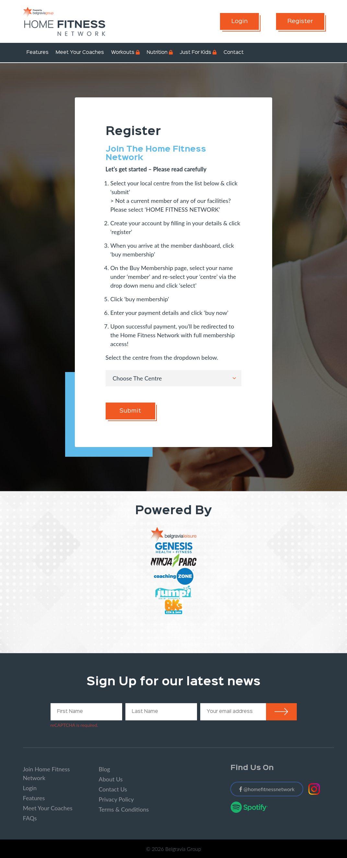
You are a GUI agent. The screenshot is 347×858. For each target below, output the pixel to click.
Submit (130, 411)
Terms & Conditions (124, 809)
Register (300, 21)
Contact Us (113, 789)
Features (38, 52)
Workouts (122, 52)
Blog (104, 769)
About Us (111, 779)
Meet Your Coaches (80, 52)
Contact (234, 52)
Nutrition (157, 52)
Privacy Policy (116, 799)
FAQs (30, 818)
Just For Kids (195, 52)
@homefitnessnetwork (267, 789)
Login (239, 21)
